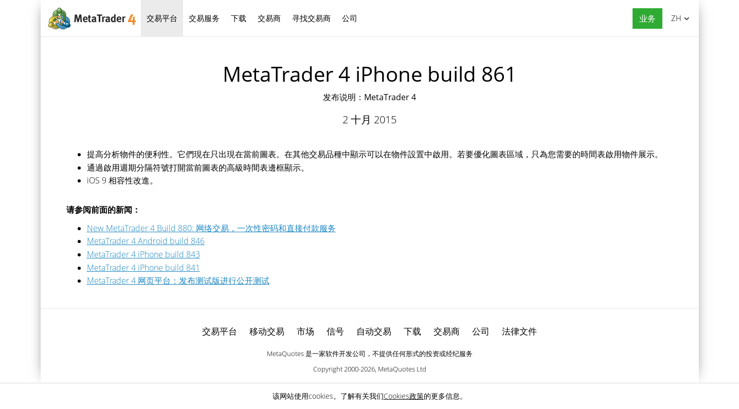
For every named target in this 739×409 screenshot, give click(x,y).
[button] (645, 19)
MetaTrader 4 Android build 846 (146, 241)
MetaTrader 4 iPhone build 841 (143, 267)
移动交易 (266, 331)
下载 (238, 18)
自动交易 (373, 331)
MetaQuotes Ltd (402, 369)
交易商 (269, 18)
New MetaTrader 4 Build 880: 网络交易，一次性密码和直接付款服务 (211, 228)
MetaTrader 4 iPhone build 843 (143, 254)
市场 (305, 331)
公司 (349, 18)
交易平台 (162, 18)
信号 (335, 331)
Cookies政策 (404, 396)
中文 (674, 18)
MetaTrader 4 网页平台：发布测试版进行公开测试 (178, 280)
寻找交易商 (311, 18)
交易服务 (204, 18)
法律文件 (519, 331)
